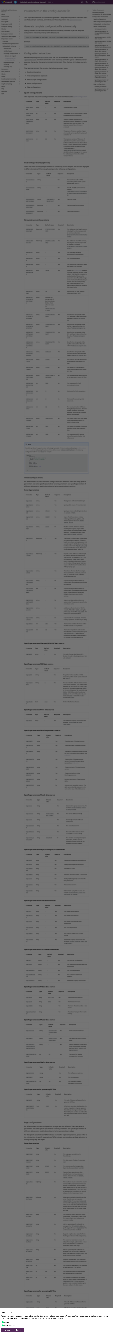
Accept (7, 1330)
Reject (18, 1330)
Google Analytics (9, 1325)
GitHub (6, 1322)
